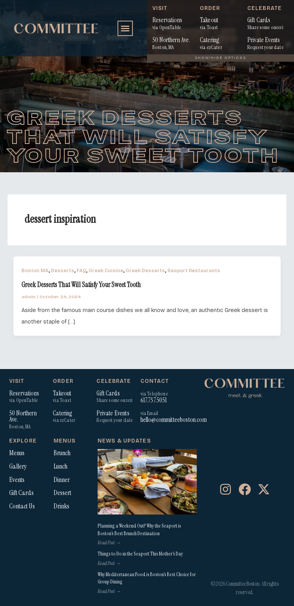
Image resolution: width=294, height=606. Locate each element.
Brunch (62, 453)
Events (16, 479)
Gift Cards (21, 493)
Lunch (60, 466)
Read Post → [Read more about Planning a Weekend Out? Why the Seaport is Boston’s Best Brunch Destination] (109, 542)
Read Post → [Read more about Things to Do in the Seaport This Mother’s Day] (109, 563)
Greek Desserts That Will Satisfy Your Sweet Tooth (81, 284)
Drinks (61, 506)
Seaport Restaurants (193, 270)
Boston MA (35, 270)
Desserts (62, 270)
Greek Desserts (145, 270)
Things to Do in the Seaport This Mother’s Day (140, 553)
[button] (125, 28)
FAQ (81, 270)
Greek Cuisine (105, 270)
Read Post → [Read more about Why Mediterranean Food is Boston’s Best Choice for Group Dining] (109, 591)
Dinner (62, 479)
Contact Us (22, 506)
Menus (16, 453)
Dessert (62, 493)
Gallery (18, 466)
